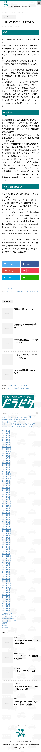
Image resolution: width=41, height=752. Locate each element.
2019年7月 (6, 567)
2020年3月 (6, 549)
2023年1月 (6, 472)
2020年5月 (6, 545)
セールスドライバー (9, 616)
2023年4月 (6, 465)
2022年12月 (6, 474)
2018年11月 (6, 586)
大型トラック (25, 291)
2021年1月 (6, 526)
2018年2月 (6, 604)
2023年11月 (6, 449)
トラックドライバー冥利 (11, 422)
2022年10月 (6, 479)
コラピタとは (22, 725)
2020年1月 (6, 554)
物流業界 (5, 628)
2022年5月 (6, 490)
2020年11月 (6, 531)
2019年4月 (6, 574)
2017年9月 (6, 606)
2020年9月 (6, 535)
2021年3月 (6, 522)
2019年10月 (6, 560)
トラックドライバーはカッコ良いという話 (18, 424)
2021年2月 (6, 524)
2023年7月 (6, 458)
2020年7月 (6, 540)
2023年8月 (6, 456)
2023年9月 (6, 454)
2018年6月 (6, 597)
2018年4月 (6, 599)
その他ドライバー (9, 614)
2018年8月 (6, 592)
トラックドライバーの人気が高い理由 (16, 417)
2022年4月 (6, 492)
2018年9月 (6, 590)
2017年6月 (6, 611)
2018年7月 (6, 595)
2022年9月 (6, 481)
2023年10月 (6, 451)
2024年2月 (6, 442)
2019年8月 (6, 565)
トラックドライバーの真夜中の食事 (16, 419)
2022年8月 (6, 483)
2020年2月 (6, 551)
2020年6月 (6, 542)
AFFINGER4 (24, 748)
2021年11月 (6, 504)
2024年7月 (6, 431)
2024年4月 (6, 438)
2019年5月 (6, 572)
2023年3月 (6, 467)
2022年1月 (6, 499)
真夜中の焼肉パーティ (24, 309)
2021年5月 (6, 517)
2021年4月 (6, 520)
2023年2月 (6, 469)
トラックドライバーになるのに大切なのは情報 (20, 426)
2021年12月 (6, 501)
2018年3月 (6, 601)
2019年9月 (6, 563)
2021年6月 (6, 515)
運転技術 (33, 291)
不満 (18, 291)
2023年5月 (6, 463)
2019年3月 (6, 576)
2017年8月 (6, 608)
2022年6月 (6, 488)
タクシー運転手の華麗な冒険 (18, 388)
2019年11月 (6, 558)
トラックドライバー (10, 288)
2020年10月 (6, 533)
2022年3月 (6, 494)
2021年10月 (6, 506)
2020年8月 (6, 538)
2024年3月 (6, 440)
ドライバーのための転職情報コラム (20, 741)
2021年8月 (6, 510)
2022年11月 (6, 476)
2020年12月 (6, 529)
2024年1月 (6, 444)
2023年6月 (6, 460)
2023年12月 (6, 447)
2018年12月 (6, 583)
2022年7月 (6, 485)
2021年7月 (6, 513)
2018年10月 (6, 588)
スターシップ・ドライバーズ (18, 385)
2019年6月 (6, 570)
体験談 (4, 623)
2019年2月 (6, 579)
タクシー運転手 (8, 618)
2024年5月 (6, 435)
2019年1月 (6, 581)
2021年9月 (6, 508)
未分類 (4, 625)
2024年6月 (6, 433)
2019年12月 (6, 556)
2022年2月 (6, 497)
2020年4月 (6, 547)
